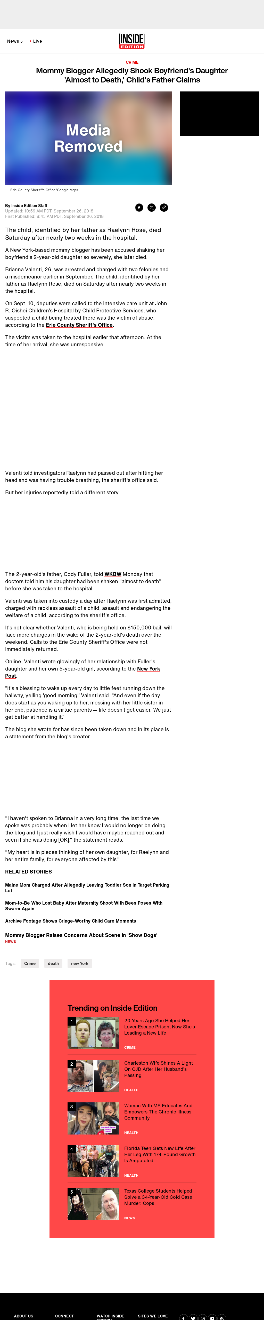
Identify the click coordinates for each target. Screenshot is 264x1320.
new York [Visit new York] (79, 963)
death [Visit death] (53, 963)
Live (37, 41)
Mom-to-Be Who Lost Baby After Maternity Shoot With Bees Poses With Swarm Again (83, 905)
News (13, 41)
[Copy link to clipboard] (164, 208)
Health (131, 1090)
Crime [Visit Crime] (30, 963)
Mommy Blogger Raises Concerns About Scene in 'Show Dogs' (81, 935)
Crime (132, 62)
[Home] (131, 41)
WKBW (112, 574)
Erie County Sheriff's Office (79, 325)
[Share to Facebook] (139, 208)
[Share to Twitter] (151, 208)
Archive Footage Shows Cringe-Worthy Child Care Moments (70, 921)
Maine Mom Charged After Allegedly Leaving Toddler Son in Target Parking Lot (87, 887)
